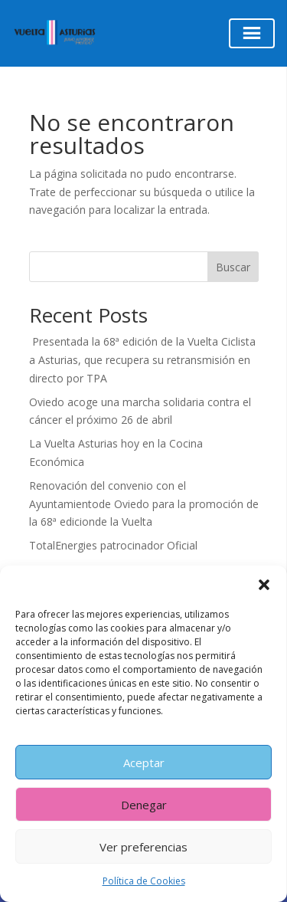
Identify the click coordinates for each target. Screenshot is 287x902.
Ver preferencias (143, 846)
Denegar (144, 804)
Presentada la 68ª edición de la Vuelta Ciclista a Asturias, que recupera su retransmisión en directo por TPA (142, 359)
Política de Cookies (144, 880)
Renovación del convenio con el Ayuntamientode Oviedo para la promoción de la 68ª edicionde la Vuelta (144, 504)
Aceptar (144, 762)
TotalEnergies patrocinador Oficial (113, 545)
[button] (264, 584)
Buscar (233, 267)
